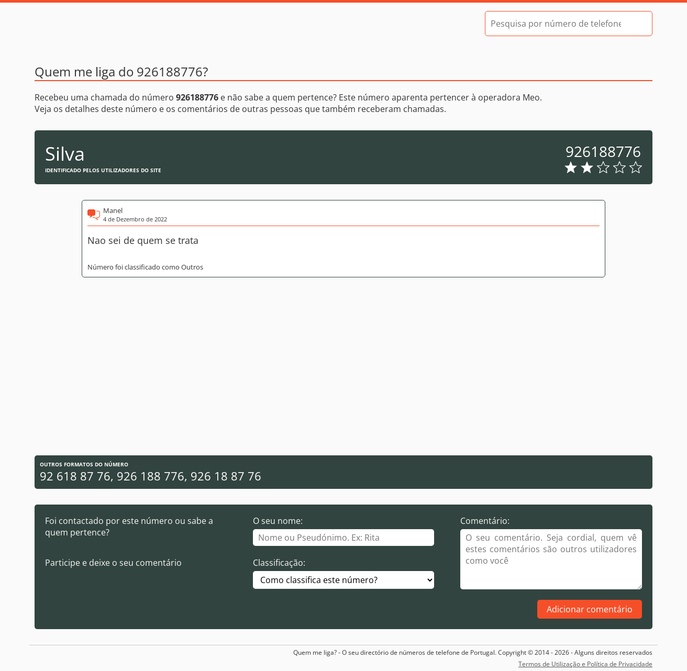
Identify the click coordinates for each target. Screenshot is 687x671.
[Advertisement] (343, 366)
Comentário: (484, 521)
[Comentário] (551, 559)
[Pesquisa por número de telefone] (556, 24)
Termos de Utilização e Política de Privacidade (585, 663)
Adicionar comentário (590, 609)
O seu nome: (278, 521)
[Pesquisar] (635, 23)
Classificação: (279, 562)
